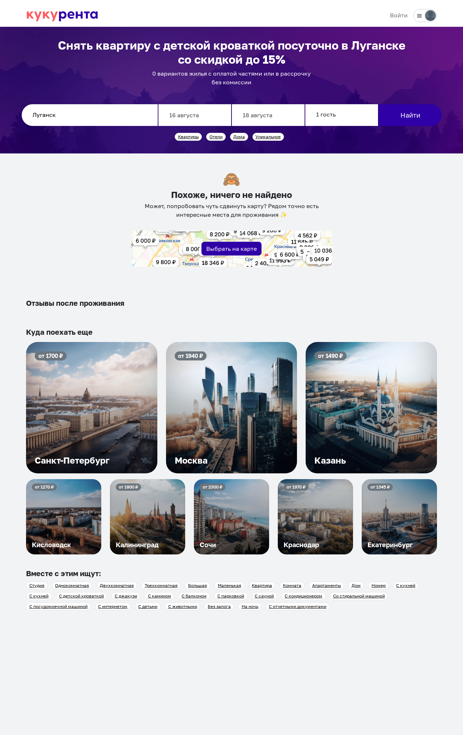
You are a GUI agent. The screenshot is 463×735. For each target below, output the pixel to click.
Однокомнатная (72, 585)
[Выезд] (268, 115)
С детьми (147, 606)
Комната (292, 585)
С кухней (405, 585)
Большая (197, 585)
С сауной (264, 596)
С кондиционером (303, 596)
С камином (159, 596)
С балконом (194, 596)
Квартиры (188, 136)
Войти (399, 15)
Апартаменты (326, 585)
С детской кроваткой (81, 596)
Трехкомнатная (161, 585)
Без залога (219, 606)
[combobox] (90, 115)
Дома (239, 136)
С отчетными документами (297, 606)
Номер (378, 585)
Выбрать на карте (231, 248)
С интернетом (112, 606)
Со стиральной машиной (359, 596)
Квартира (262, 585)
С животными (182, 606)
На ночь (250, 606)
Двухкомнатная (117, 585)
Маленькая (229, 585)
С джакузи (126, 596)
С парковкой (230, 596)
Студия (36, 585)
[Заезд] (194, 115)
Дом (356, 585)
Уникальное (268, 136)
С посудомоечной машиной (58, 606)
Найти (410, 115)
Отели (215, 136)
